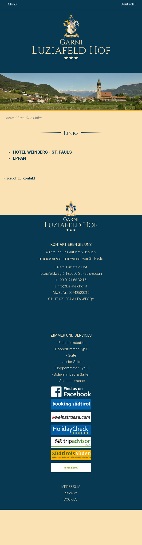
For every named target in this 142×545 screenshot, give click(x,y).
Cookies (70, 499)
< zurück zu (19, 178)
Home (9, 118)
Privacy (70, 493)
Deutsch (128, 4)
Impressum (70, 487)
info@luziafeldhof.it (71, 286)
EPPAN (19, 158)
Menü (11, 4)
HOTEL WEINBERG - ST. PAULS (42, 152)
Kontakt (23, 118)
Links (37, 118)
